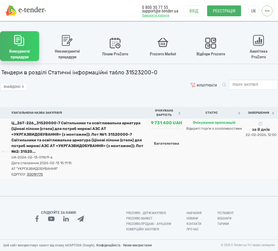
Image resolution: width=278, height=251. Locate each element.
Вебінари (224, 218)
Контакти (194, 224)
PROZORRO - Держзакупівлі (146, 213)
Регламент (225, 213)
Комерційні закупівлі (142, 229)
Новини (192, 218)
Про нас (193, 229)
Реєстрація (224, 11)
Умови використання (137, 245)
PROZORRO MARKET (139, 218)
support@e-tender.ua (160, 11)
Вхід (193, 11)
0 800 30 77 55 (155, 7)
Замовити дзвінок (155, 15)
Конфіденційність (108, 245)
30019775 (35, 174)
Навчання (194, 213)
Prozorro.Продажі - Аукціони (148, 224)
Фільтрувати (207, 85)
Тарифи (223, 224)
